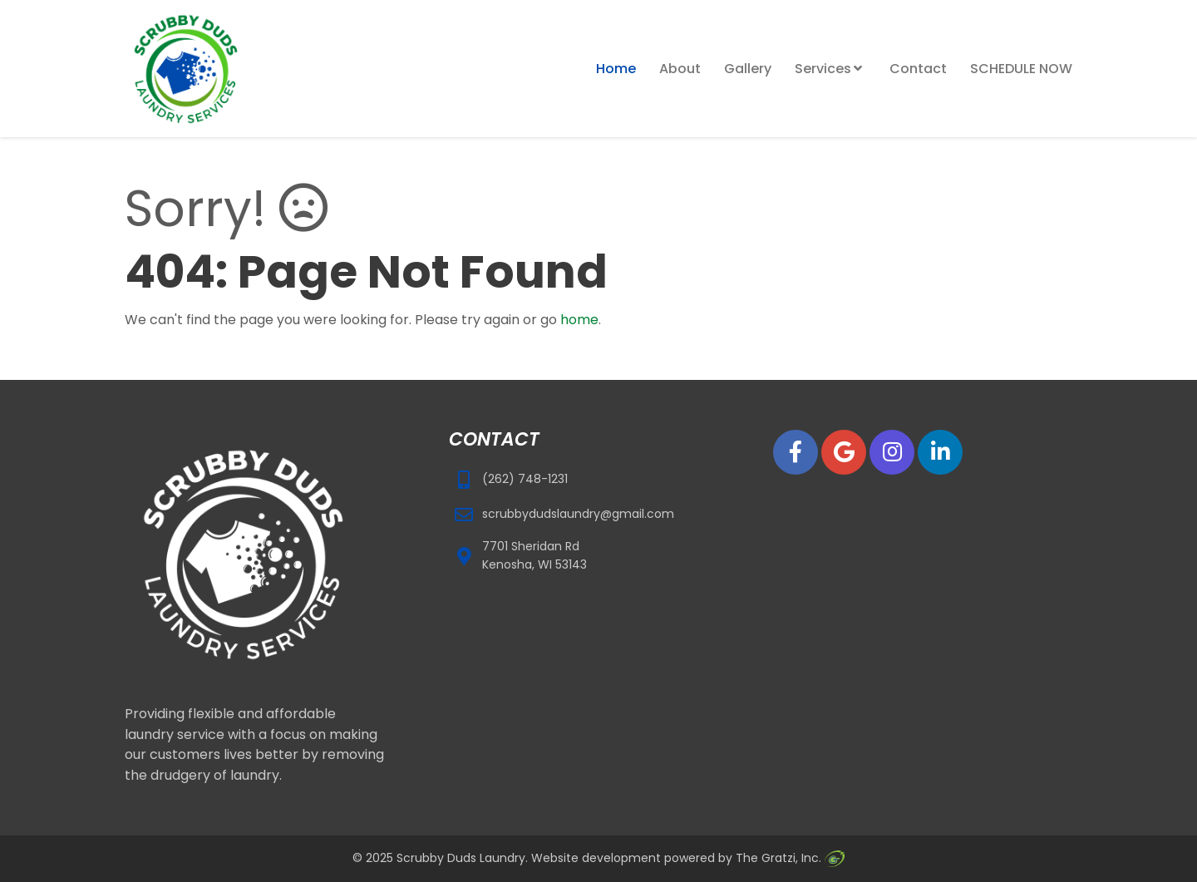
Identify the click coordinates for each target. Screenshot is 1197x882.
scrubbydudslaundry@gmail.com (578, 513)
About (680, 68)
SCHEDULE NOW (1021, 68)
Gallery (747, 68)
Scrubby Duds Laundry (461, 858)
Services (823, 68)
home (579, 319)
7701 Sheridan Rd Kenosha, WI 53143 (534, 555)
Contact (918, 68)
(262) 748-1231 (525, 479)
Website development (596, 858)
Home (616, 68)
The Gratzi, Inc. (790, 858)
